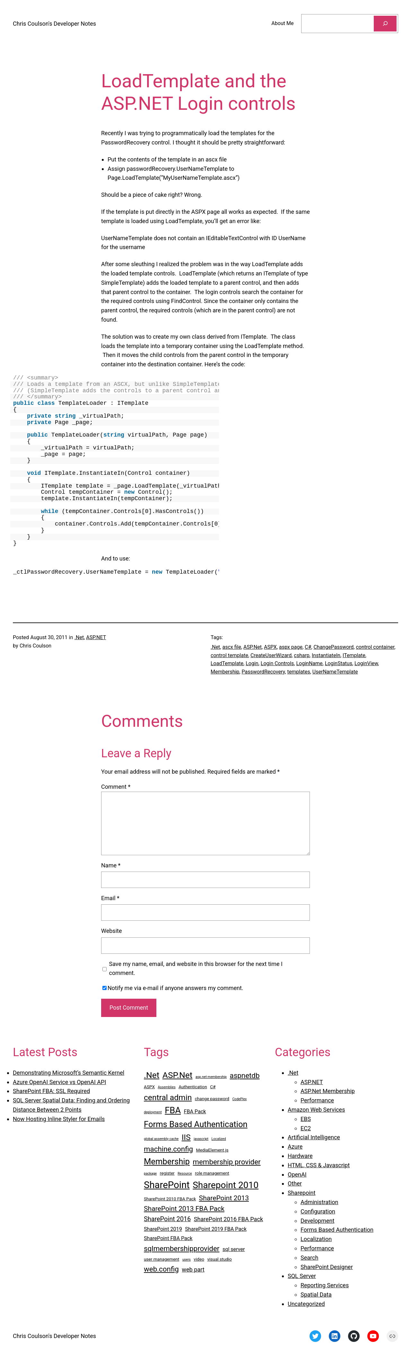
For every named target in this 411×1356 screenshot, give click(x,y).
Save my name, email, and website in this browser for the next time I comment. (196, 969)
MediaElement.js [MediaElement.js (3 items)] (212, 1149)
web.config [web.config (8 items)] (161, 1269)
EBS (306, 1119)
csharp (302, 655)
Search (309, 1257)
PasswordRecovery (263, 672)
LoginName (309, 663)
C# (308, 647)
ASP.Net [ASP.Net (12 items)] (177, 1075)
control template (229, 655)
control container (375, 647)
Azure (295, 1146)
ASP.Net (252, 647)
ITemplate (354, 655)
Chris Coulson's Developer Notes (54, 23)
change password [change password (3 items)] (212, 1098)
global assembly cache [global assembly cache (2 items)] (161, 1139)
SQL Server (302, 1276)
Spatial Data (316, 1294)
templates (298, 672)
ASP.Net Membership (328, 1091)
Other (295, 1183)
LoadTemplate (227, 663)
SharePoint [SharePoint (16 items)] (167, 1184)
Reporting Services (325, 1285)
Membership (225, 672)
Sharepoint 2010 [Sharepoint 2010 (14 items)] (225, 1185)
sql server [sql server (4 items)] (234, 1249)
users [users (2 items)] (186, 1259)
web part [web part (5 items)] (193, 1269)
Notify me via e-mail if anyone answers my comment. (172, 988)
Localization (316, 1239)
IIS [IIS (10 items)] (186, 1137)
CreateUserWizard (271, 655)
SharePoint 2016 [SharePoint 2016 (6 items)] (167, 1219)
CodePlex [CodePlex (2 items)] (239, 1099)
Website (111, 930)
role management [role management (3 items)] (212, 1173)
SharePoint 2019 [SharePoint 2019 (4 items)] (163, 1229)
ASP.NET (96, 637)
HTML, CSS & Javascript (319, 1165)
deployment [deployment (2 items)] (153, 1112)
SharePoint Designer (327, 1267)
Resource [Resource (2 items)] (185, 1173)
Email (110, 898)
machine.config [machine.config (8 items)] (168, 1149)
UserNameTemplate (335, 672)
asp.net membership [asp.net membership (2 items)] (211, 1077)
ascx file (231, 647)
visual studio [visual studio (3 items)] (219, 1259)
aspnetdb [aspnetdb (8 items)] (245, 1075)
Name (110, 865)
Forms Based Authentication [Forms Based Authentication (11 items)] (196, 1124)
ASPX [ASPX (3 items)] (149, 1086)
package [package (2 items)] (150, 1173)
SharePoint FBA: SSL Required (51, 1091)
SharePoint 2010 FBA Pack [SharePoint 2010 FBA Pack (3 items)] (170, 1198)
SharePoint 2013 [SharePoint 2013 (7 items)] (224, 1198)
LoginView (366, 663)
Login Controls (277, 663)
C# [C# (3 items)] (212, 1086)
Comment (115, 786)
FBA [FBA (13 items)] (173, 1110)
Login (252, 663)
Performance (317, 1100)
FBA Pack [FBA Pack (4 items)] (195, 1111)
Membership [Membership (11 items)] (167, 1161)
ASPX (270, 647)
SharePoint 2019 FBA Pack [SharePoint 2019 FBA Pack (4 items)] (216, 1229)
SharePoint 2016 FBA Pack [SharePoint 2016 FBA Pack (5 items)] (228, 1219)
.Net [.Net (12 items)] (151, 1075)
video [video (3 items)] (199, 1259)
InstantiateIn (326, 655)
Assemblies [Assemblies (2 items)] (166, 1087)
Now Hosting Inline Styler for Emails (59, 1119)
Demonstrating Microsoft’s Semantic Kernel (68, 1072)
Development (317, 1220)
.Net (79, 637)
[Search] (385, 23)
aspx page (290, 647)
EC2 (306, 1128)
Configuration (318, 1211)
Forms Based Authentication (337, 1229)
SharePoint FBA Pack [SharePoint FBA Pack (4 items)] (168, 1238)
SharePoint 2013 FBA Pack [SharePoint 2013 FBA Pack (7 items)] (184, 1208)
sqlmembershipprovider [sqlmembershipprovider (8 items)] (181, 1248)
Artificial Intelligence (314, 1137)
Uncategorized (306, 1303)
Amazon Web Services (316, 1109)
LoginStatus (338, 663)
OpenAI (297, 1174)
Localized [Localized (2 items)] (219, 1139)
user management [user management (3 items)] (161, 1259)
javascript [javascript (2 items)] (201, 1139)
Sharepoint (301, 1192)
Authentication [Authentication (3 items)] (193, 1086)
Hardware (300, 1155)
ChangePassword (333, 647)
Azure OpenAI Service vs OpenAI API (59, 1082)
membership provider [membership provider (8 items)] (226, 1162)
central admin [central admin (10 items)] (168, 1097)
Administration (319, 1202)
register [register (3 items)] (167, 1173)
